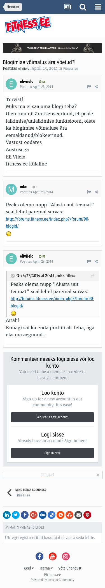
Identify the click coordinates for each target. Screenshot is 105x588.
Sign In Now (52, 453)
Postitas (36, 87)
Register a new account (52, 417)
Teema (46, 568)
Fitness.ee (70, 68)
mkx (23, 186)
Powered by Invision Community (52, 580)
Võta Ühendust (69, 568)
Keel (29, 568)
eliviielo (23, 68)
